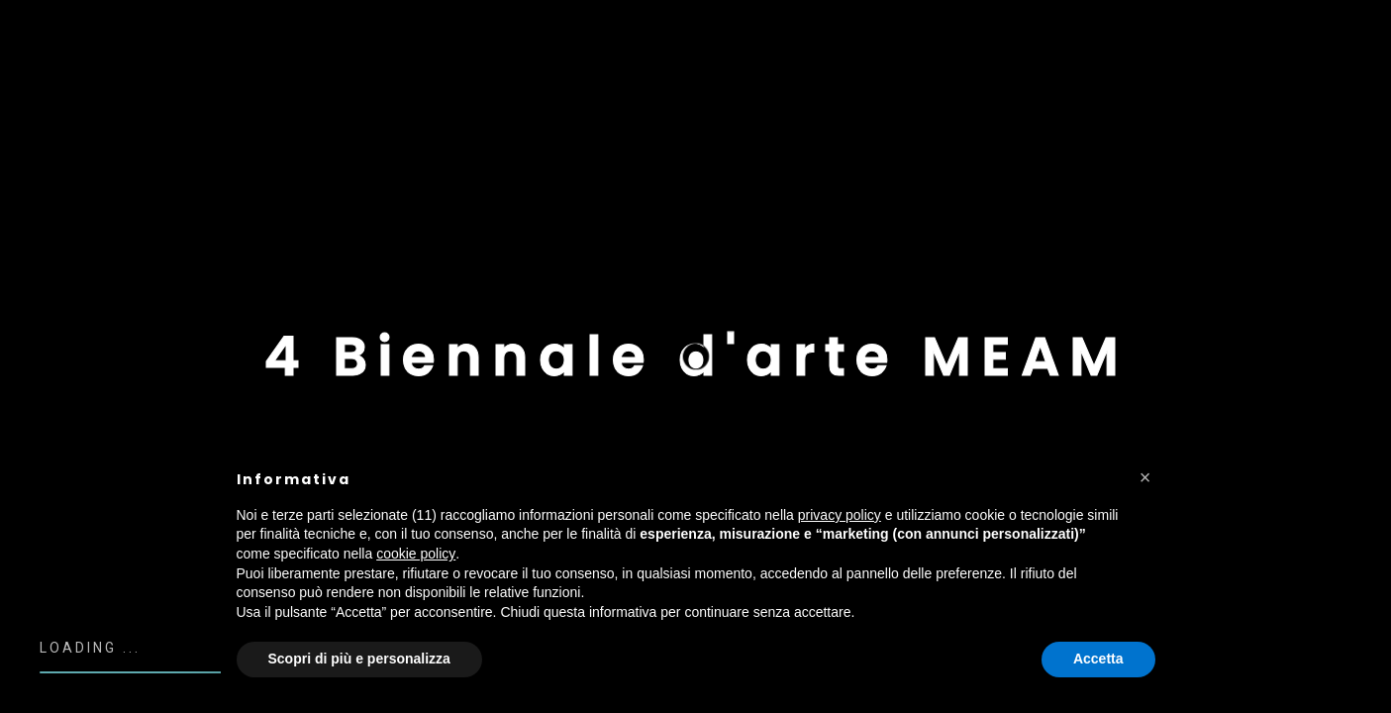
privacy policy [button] (839, 515)
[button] (1145, 477)
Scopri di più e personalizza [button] (359, 658)
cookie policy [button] (415, 553)
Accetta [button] (1098, 658)
